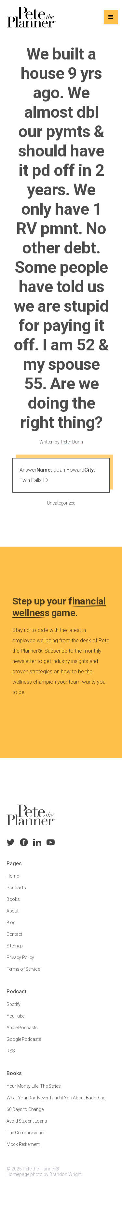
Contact (14, 939)
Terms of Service (23, 974)
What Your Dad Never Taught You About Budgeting (56, 1102)
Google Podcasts (24, 1044)
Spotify (13, 1009)
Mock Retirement (23, 1149)
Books (13, 904)
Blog (11, 927)
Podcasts (16, 892)
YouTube (15, 1021)
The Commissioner (26, 1137)
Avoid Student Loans (27, 1126)
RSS (11, 1056)
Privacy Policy (20, 962)
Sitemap (15, 951)
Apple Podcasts (22, 1032)
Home (13, 881)
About (13, 916)
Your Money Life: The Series (34, 1091)
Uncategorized (61, 507)
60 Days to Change (25, 1114)
